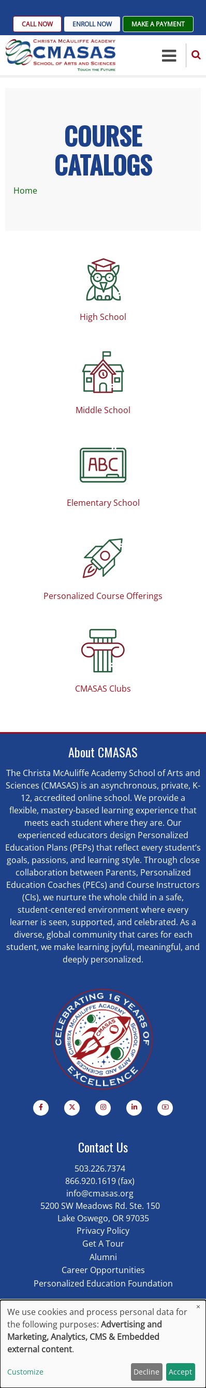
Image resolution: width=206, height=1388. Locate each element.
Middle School (103, 410)
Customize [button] (25, 1372)
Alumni (103, 1257)
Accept (180, 1372)
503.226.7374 (100, 1168)
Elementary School (103, 502)
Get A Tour (103, 1243)
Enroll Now (92, 24)
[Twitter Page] (72, 1108)
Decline (146, 1372)
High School (103, 317)
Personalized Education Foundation (103, 1283)
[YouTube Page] (165, 1108)
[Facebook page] (41, 1108)
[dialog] (103, 1344)
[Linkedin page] (134, 1108)
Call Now (37, 24)
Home (25, 190)
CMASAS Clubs (103, 688)
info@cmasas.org (100, 1193)
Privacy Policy (103, 1230)
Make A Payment (158, 24)
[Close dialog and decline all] (198, 1306)
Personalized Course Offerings (103, 596)
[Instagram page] (103, 1108)
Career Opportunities (103, 1270)
